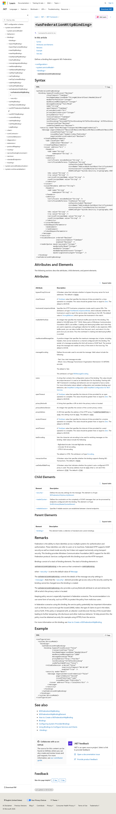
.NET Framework (52, 17)
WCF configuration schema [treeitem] (14, 24)
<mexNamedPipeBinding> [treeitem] (17, 57)
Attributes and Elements (44, 45)
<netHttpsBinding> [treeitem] (15, 124)
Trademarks (94, 805)
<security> (39, 493)
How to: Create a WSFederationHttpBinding (85, 622)
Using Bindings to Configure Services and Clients (58, 727)
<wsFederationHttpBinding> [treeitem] (19, 93)
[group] (74, 174)
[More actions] (110, 17)
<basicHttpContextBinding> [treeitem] (18, 47)
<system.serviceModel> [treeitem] (14, 31)
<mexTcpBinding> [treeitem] (14, 60)
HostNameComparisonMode (80, 310)
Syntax (38, 42)
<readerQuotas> (41, 499)
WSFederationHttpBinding (49, 711)
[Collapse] (27, 15)
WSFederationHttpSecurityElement (62, 495)
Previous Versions (20, 805)
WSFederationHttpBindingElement (52, 714)
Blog (30, 805)
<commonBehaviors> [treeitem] (14, 137)
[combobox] (15, 20)
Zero (106, 301)
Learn (37, 17)
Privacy (49, 805)
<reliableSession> (42, 508)
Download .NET (106, 9)
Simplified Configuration (75, 387)
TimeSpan (61, 299)
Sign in (111, 3)
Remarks (39, 47)
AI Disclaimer (7, 805)
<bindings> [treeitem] (12, 40)
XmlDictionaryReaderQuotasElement (62, 504)
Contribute (40, 805)
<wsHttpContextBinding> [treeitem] (17, 105)
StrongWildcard (67, 315)
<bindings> (40, 531)
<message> (39, 580)
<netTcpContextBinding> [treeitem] (17, 79)
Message (74, 571)
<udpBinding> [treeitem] (13, 127)
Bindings (42, 720)
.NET (42, 17)
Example (39, 50)
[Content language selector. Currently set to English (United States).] (13, 800)
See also (39, 54)
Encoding (90, 454)
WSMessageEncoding (80, 374)
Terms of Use (82, 805)
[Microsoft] (4, 3)
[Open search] (105, 3)
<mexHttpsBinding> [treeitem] (15, 53)
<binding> (43, 730)
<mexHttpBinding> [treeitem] (15, 50)
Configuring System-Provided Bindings (54, 724)
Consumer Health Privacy (65, 805)
